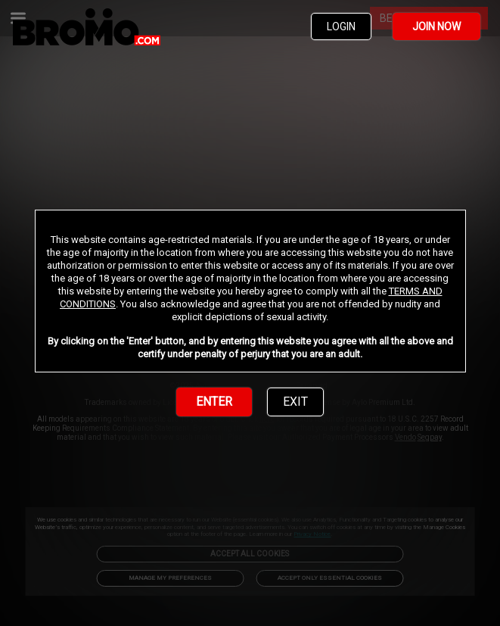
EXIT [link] (295, 401)
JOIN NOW (436, 26)
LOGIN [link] (341, 26)
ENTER (214, 401)
